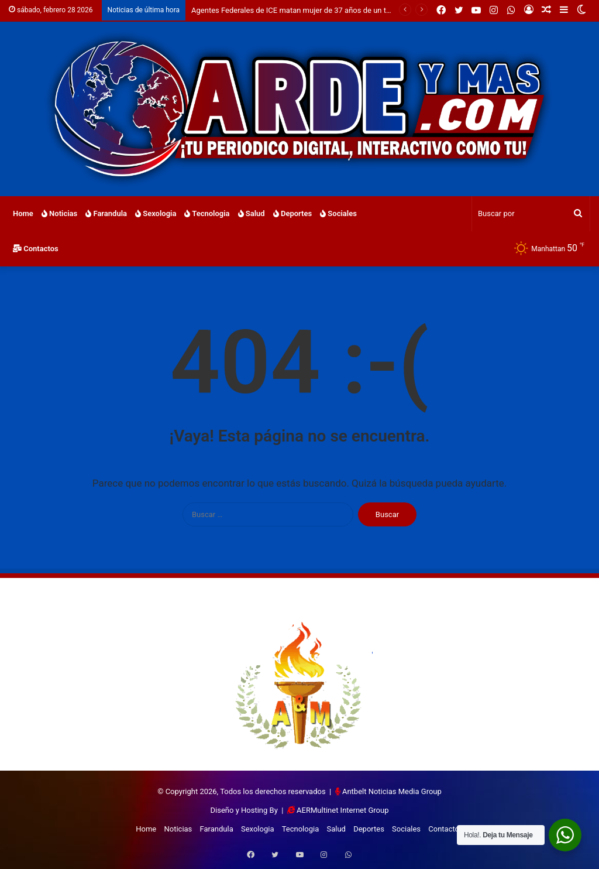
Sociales (338, 213)
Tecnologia (206, 213)
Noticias (59, 213)
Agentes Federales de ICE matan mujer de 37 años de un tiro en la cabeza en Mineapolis (339, 10)
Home (23, 213)
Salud (251, 213)
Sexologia (155, 213)
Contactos (35, 248)
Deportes (292, 213)
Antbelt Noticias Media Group (392, 791)
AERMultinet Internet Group (342, 810)
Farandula (106, 213)
